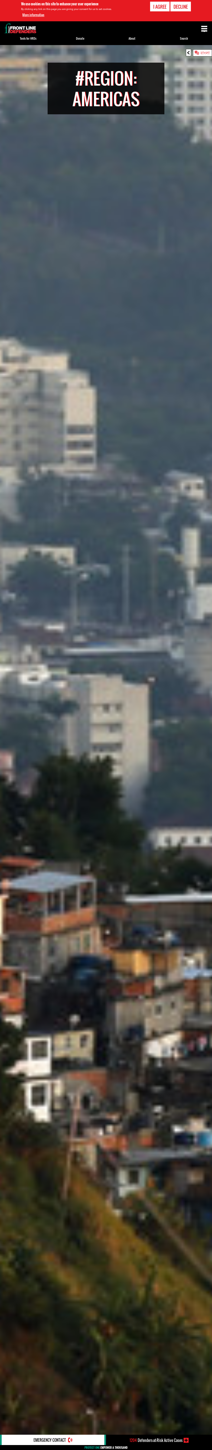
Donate (80, 38)
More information (33, 14)
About (132, 38)
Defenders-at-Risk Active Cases (156, 1440)
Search (184, 38)
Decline (180, 6)
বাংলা (205, 52)
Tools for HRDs (28, 38)
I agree (159, 6)
